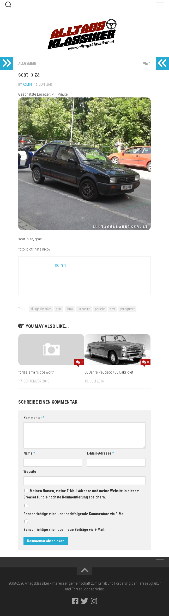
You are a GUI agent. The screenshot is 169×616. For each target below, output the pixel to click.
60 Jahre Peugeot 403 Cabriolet (108, 372)
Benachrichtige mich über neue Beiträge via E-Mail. (64, 529)
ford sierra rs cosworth (36, 372)
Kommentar (33, 418)
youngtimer (127, 309)
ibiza (70, 309)
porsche (100, 309)
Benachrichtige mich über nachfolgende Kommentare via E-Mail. (74, 514)
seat (112, 309)
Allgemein (27, 63)
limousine (84, 309)
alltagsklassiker (41, 309)
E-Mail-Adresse (100, 453)
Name (29, 453)
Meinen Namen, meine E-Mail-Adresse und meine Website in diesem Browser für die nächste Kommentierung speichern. (81, 494)
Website (29, 471)
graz (59, 309)
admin (27, 84)
